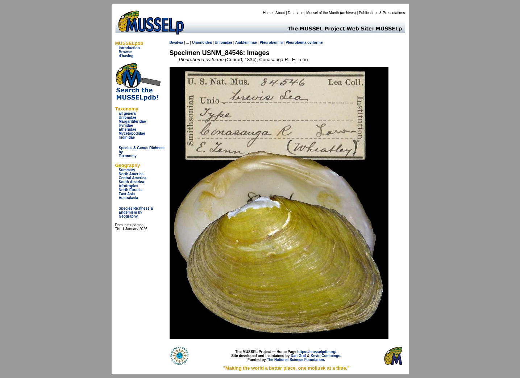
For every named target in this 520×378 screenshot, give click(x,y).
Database (295, 13)
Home (268, 13)
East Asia (127, 194)
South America (131, 182)
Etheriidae (127, 129)
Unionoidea (202, 43)
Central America (132, 178)
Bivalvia (176, 43)
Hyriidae (126, 125)
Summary (127, 170)
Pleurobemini (271, 43)
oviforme (315, 43)
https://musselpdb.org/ (316, 352)
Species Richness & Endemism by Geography (136, 212)
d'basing (126, 56)
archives (347, 13)
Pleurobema (296, 43)
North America (131, 174)
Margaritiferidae (132, 121)
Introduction (129, 48)
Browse (125, 52)
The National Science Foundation (295, 360)
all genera (127, 114)
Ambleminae (246, 43)
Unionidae (127, 117)
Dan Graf (298, 356)
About (280, 13)
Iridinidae (127, 137)
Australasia (128, 198)
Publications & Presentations (382, 13)
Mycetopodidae (132, 133)
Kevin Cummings (325, 356)
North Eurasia (131, 190)
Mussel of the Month (322, 13)
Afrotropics (128, 186)
